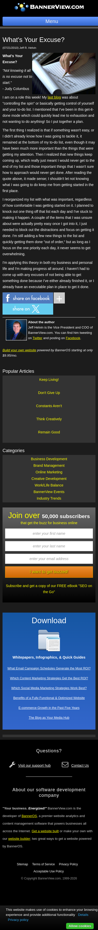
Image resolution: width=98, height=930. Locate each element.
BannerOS (29, 816)
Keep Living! (49, 380)
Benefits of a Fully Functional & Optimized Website (49, 698)
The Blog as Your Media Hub (49, 717)
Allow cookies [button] (80, 926)
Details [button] (83, 915)
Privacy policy (18, 920)
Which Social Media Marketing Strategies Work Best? (49, 688)
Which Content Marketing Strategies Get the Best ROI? (49, 678)
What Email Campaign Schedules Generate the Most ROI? (48, 668)
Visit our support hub (34, 765)
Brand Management (49, 465)
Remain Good (49, 432)
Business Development (49, 459)
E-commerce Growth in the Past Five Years (49, 708)
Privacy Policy (68, 864)
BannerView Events (49, 492)
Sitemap (22, 864)
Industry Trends (49, 498)
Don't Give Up (49, 393)
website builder (19, 839)
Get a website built (45, 831)
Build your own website (19, 350)
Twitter (37, 338)
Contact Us (80, 765)
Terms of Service (43, 864)
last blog (54, 97)
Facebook (73, 338)
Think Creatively (49, 419)
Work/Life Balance (49, 485)
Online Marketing (49, 472)
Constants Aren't (49, 406)
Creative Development (49, 479)
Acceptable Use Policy (48, 871)
